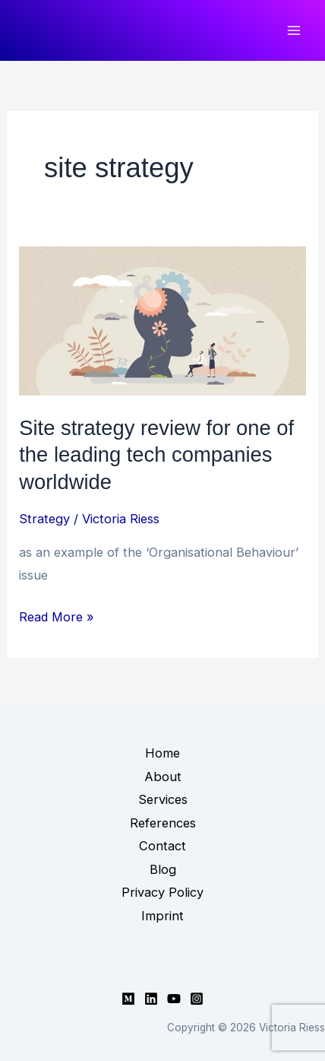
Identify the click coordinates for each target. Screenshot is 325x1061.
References (163, 823)
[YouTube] (174, 998)
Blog (163, 869)
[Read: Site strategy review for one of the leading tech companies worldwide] (162, 319)
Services (163, 799)
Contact (162, 845)
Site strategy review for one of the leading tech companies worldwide (156, 455)
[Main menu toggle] (293, 30)
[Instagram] (197, 998)
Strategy (44, 518)
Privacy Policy (162, 892)
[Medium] (128, 998)
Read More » (56, 616)
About (162, 776)
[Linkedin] (151, 998)
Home (162, 753)
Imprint (162, 915)
